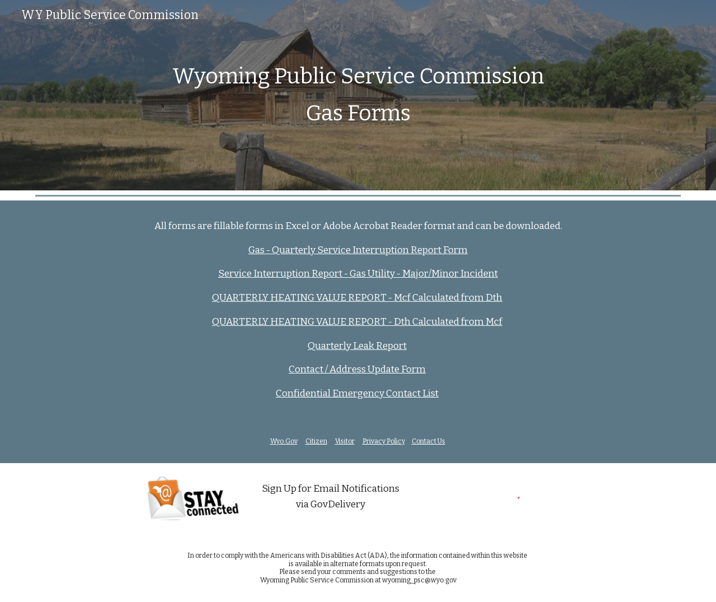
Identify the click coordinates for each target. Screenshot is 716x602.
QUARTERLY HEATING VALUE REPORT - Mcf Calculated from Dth (357, 298)
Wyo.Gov (284, 441)
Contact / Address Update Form (357, 369)
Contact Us (428, 441)
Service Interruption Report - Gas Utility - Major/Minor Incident (358, 273)
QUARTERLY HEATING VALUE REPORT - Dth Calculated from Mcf (357, 322)
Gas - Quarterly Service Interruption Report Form (358, 250)
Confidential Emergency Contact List (357, 393)
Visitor (345, 441)
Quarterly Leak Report (357, 346)
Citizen (316, 441)
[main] (358, 94)
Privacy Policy (383, 441)
